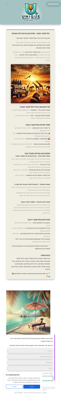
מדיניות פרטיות (51, 387)
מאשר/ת (32, 386)
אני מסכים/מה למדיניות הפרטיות (42, 373)
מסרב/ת (14, 386)
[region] (23, 381)
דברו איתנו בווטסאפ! (53, 4)
